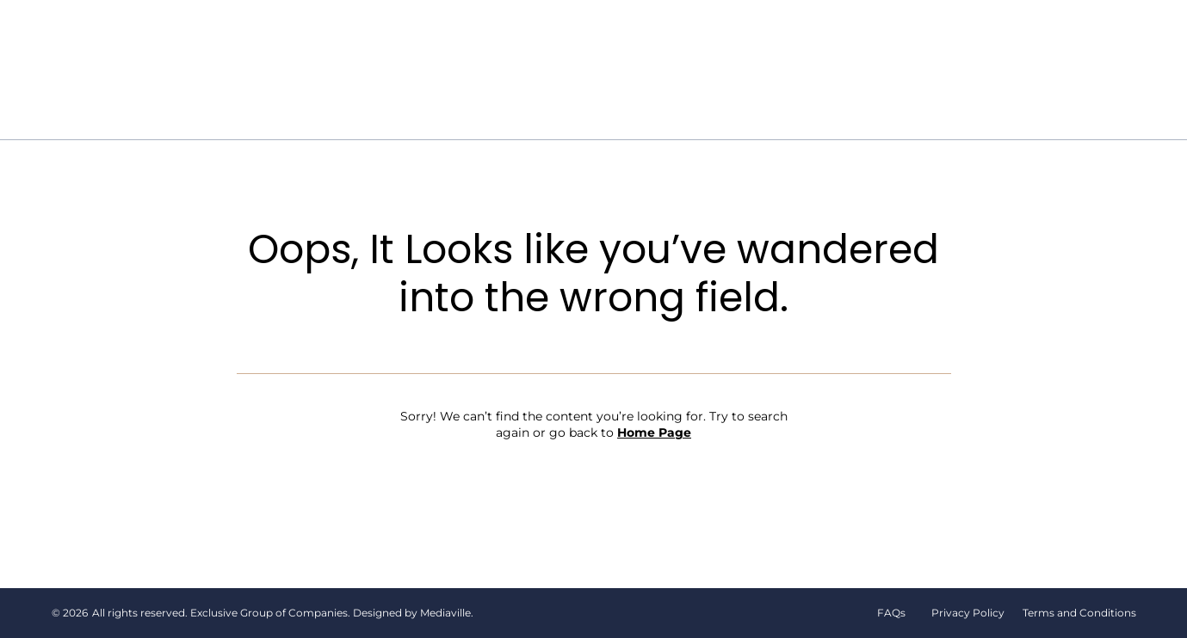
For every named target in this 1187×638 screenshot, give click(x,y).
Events (770, 39)
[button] (1029, 39)
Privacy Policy (968, 612)
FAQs (891, 612)
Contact (639, 94)
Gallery (849, 39)
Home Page (654, 432)
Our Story (414, 39)
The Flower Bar (534, 39)
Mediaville (445, 612)
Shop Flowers (668, 39)
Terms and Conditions (1079, 612)
